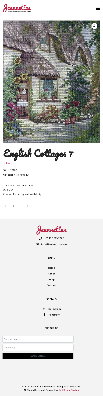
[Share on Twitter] (13, 206)
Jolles (7, 163)
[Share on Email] (28, 206)
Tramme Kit (22, 174)
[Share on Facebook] (6, 206)
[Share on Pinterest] (20, 206)
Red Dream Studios (69, 390)
